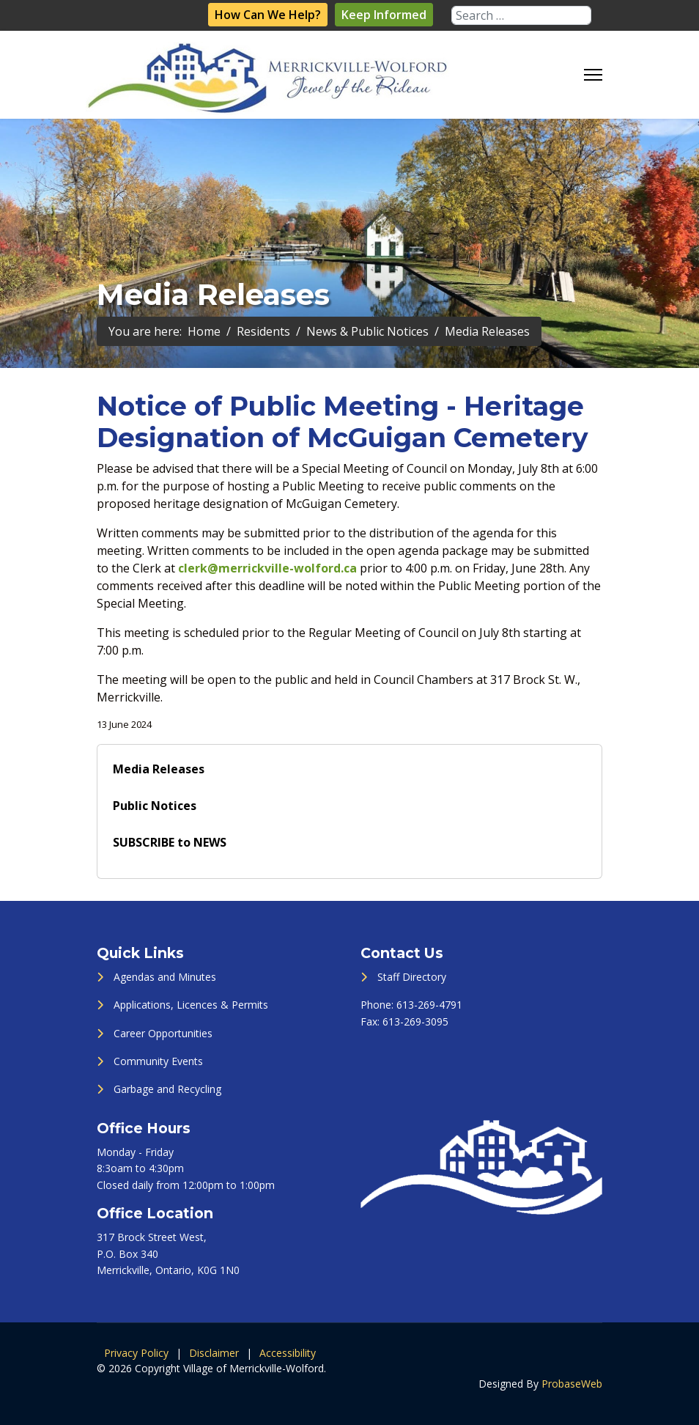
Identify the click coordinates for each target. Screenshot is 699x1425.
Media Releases (158, 769)
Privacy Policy (136, 1353)
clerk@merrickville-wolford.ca (267, 568)
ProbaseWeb (571, 1384)
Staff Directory (411, 977)
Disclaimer (214, 1353)
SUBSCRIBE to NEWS (169, 842)
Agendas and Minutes (165, 977)
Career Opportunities (163, 1033)
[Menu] (593, 75)
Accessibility (287, 1353)
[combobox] (521, 15)
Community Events (158, 1061)
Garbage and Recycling (167, 1089)
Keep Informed (383, 15)
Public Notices (154, 806)
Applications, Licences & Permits (191, 1005)
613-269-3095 (415, 1021)
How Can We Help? (268, 15)
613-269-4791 (429, 1005)
